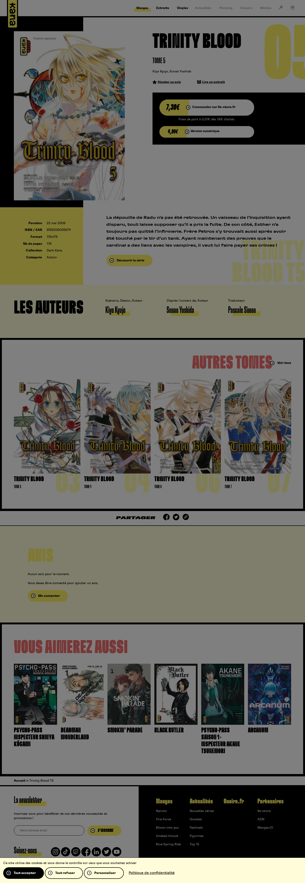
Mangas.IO (265, 827)
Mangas (164, 801)
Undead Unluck (167, 836)
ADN (260, 819)
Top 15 (194, 844)
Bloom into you (167, 827)
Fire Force (163, 819)
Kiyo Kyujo (160, 71)
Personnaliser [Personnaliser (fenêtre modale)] (105, 873)
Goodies (196, 819)
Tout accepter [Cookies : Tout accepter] (25, 873)
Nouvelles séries (202, 811)
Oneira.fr (234, 801)
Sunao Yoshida (180, 71)
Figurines (197, 836)
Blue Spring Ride (168, 844)
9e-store (264, 811)
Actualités (201, 801)
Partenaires (270, 801)
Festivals (196, 827)
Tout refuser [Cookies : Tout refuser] (65, 873)
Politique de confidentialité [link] (152, 873)
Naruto (161, 811)
